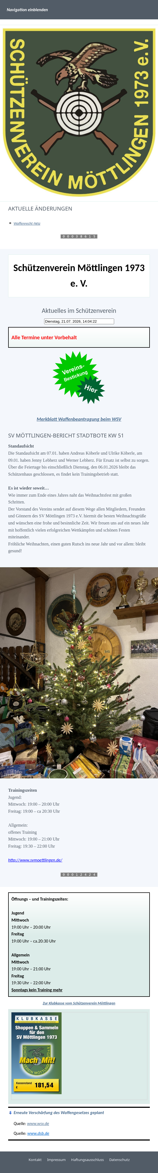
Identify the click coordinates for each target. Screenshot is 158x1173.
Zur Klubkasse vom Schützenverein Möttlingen (79, 1003)
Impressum (56, 1159)
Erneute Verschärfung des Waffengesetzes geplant (59, 1112)
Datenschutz (119, 1159)
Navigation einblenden (27, 9)
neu (27, 223)
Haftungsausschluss (87, 1159)
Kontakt (35, 1159)
